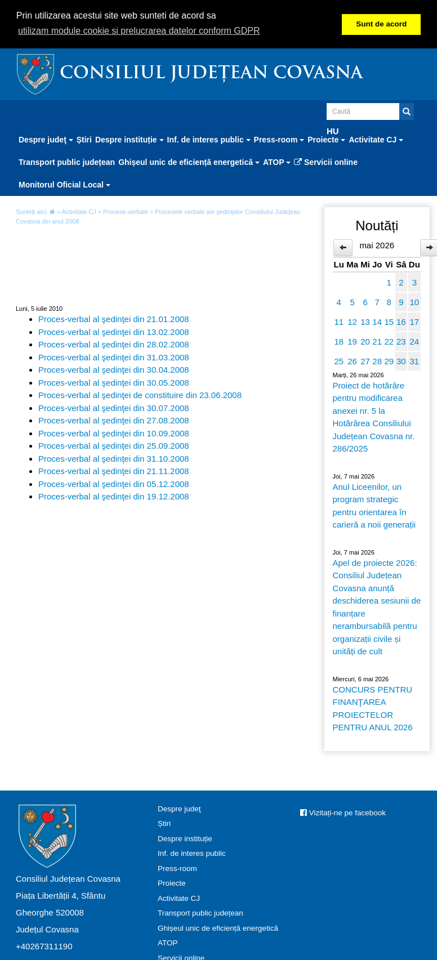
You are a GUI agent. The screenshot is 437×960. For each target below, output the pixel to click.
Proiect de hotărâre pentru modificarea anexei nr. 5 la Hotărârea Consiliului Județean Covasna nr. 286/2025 (374, 417)
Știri (84, 139)
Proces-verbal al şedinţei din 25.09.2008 (113, 445)
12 (352, 322)
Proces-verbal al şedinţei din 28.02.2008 (113, 344)
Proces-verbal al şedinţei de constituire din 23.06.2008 (140, 395)
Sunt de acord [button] (381, 24)
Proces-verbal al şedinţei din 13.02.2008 (113, 331)
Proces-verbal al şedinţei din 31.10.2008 (113, 458)
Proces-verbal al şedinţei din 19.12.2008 (113, 496)
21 (377, 341)
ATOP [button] (277, 162)
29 (389, 361)
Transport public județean (67, 162)
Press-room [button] (279, 139)
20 (365, 341)
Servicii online (326, 162)
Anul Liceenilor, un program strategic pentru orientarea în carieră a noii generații (374, 506)
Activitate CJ (79, 211)
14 (377, 322)
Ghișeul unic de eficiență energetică (218, 928)
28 (377, 361)
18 (339, 341)
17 (414, 322)
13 (365, 322)
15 (389, 322)
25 (339, 361)
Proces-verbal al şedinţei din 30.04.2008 (113, 369)
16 (401, 322)
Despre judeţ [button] (46, 139)
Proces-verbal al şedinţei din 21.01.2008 (113, 319)
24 (414, 341)
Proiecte (172, 883)
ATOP (168, 943)
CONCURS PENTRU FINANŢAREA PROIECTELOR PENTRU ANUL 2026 (373, 709)
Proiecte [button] (326, 139)
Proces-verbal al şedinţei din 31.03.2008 (113, 356)
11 (339, 322)
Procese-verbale (125, 211)
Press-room (177, 868)
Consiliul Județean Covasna (211, 74)
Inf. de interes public (192, 853)
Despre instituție (185, 838)
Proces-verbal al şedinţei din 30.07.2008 (113, 407)
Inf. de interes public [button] (209, 139)
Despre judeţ (179, 809)
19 (352, 341)
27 (365, 361)
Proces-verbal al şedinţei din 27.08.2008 (113, 420)
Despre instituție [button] (129, 139)
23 (401, 341)
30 (401, 361)
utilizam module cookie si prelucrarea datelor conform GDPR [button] (139, 30)
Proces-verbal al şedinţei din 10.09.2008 (113, 432)
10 (414, 302)
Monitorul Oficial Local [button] (64, 184)
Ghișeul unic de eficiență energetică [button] (189, 162)
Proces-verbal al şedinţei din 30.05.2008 (113, 382)
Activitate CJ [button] (376, 139)
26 (352, 361)
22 (389, 341)
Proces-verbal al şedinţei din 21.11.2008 (113, 471)
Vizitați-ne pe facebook (343, 813)
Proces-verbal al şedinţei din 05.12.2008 (113, 483)
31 (414, 361)
